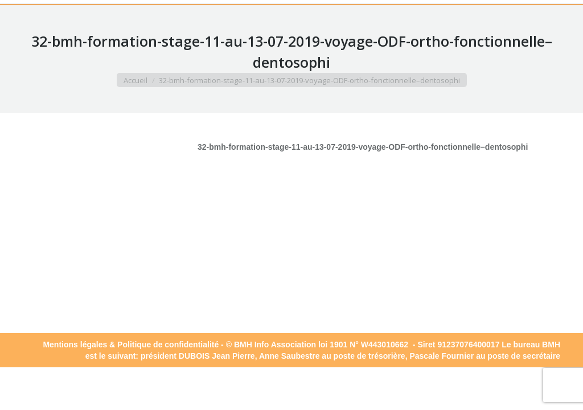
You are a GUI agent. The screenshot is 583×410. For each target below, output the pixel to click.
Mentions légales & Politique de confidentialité (131, 344)
